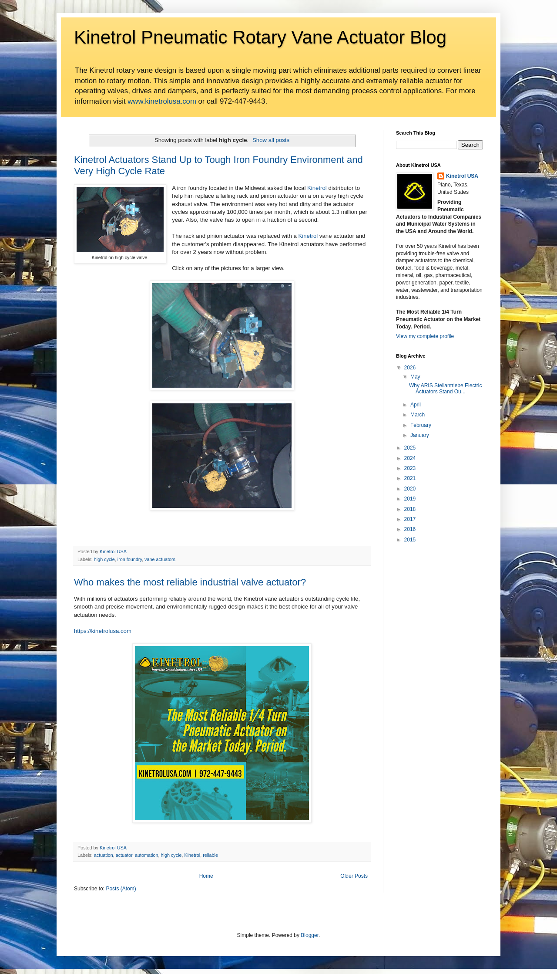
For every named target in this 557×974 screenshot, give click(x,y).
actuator (124, 855)
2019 (410, 499)
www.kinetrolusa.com (162, 101)
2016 (410, 529)
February (420, 425)
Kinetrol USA (462, 176)
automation (146, 855)
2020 (410, 489)
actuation (103, 855)
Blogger (310, 935)
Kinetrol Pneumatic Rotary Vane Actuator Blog (260, 37)
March (417, 415)
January (419, 435)
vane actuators (159, 559)
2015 (410, 540)
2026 (410, 368)
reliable (210, 855)
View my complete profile (425, 336)
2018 (410, 509)
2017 (410, 519)
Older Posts (354, 876)
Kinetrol (317, 188)
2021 (410, 478)
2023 (410, 468)
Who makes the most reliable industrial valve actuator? (190, 582)
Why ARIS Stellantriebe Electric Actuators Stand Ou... (445, 388)
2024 (410, 458)
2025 (410, 448)
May (415, 377)
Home (206, 876)
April (415, 405)
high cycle (104, 559)
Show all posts (270, 140)
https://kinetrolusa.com (102, 631)
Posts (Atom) (121, 889)
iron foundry (129, 559)
